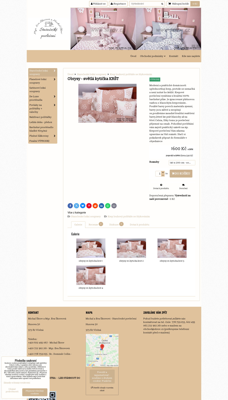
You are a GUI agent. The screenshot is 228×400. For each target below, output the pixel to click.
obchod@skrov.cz (153, 329)
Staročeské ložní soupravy (86, 216)
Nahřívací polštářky (41, 117)
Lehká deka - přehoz (41, 122)
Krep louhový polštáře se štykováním (129, 216)
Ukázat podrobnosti (12, 390)
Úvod (133, 56)
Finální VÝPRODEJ (39, 141)
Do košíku (181, 173)
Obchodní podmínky (152, 56)
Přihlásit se (98, 3)
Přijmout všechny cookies (35, 392)
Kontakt (173, 56)
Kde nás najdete (191, 56)
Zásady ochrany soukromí (17, 382)
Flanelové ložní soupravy (43, 81)
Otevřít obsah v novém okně (102, 389)
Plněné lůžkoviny (43, 135)
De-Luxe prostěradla (43, 98)
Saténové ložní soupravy (38, 89)
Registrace (118, 3)
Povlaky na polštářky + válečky (43, 109)
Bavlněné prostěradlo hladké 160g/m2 (42, 129)
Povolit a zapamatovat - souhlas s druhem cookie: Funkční (102, 376)
